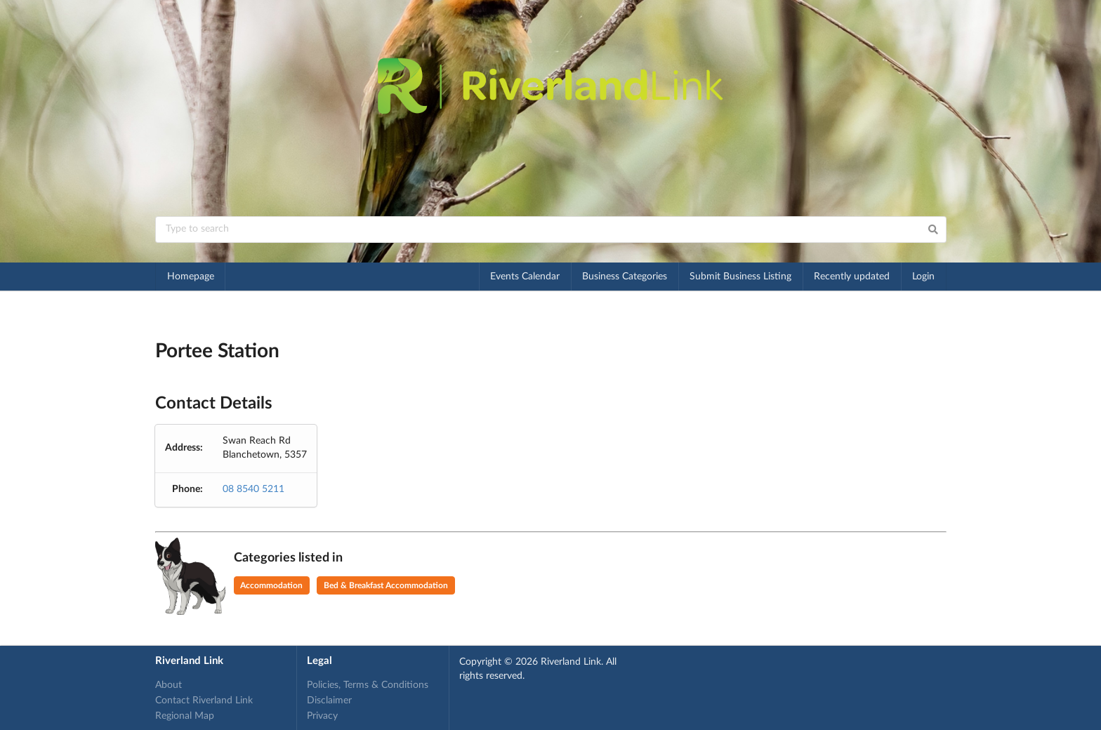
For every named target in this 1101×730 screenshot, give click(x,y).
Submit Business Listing (740, 276)
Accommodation (271, 585)
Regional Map (184, 716)
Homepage (190, 276)
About (168, 685)
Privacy (322, 716)
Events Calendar (525, 276)
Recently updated (852, 276)
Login (923, 276)
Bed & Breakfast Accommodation (386, 585)
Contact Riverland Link (204, 700)
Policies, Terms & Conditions (367, 685)
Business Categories (624, 276)
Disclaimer (329, 700)
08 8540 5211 (253, 489)
